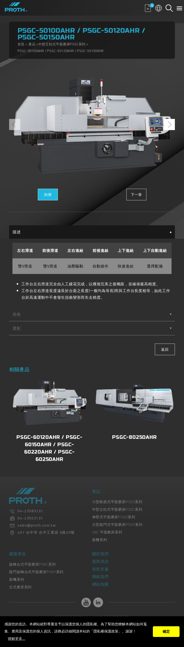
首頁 (21, 42)
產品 (32, 42)
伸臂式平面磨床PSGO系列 (113, 517)
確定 (166, 631)
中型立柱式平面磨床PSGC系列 (61, 42)
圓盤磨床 (17, 554)
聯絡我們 (100, 576)
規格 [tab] (91, 314)
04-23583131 (30, 511)
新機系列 (99, 539)
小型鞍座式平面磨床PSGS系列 (117, 501)
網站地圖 (100, 584)
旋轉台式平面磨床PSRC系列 (32, 564)
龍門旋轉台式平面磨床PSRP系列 (36, 571)
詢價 (48, 194)
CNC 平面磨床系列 (107, 532)
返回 (165, 349)
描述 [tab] (91, 232)
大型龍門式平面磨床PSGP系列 (117, 524)
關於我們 (100, 554)
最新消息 (100, 561)
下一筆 (136, 194)
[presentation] (14, 124)
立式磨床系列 (20, 587)
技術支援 (100, 569)
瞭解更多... (16, 639)
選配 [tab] (91, 328)
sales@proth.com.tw (37, 525)
